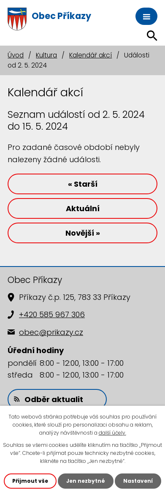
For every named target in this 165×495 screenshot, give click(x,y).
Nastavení (138, 480)
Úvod (16, 55)
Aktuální (83, 208)
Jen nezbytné (85, 480)
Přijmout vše (30, 480)
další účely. (112, 432)
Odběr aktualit (48, 399)
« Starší (82, 184)
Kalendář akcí (90, 55)
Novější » (82, 233)
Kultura (46, 55)
